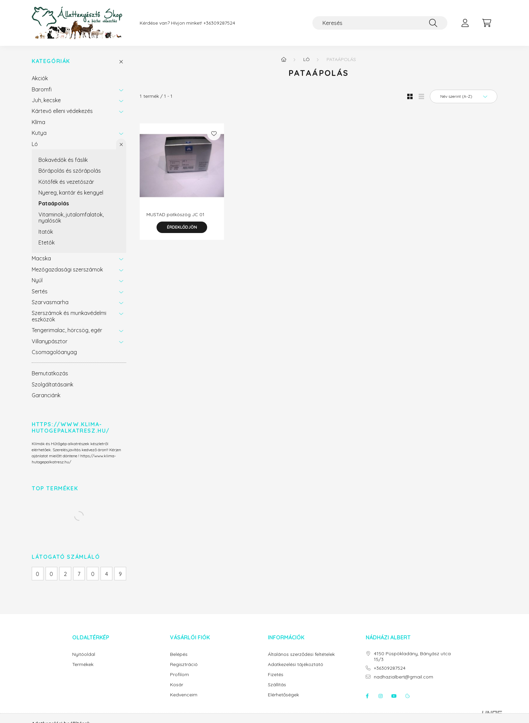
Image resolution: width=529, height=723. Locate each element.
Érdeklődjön (182, 227)
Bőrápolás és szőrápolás (69, 170)
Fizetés (275, 674)
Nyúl (37, 280)
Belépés (179, 654)
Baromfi (42, 89)
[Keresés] (379, 23)
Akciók (40, 78)
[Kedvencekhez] (214, 133)
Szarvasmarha (50, 302)
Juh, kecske (46, 100)
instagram (380, 696)
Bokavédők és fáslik (63, 159)
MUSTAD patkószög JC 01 (175, 214)
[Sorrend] (463, 96)
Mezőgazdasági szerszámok (67, 269)
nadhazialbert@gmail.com (403, 677)
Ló (35, 144)
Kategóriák (51, 61)
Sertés (40, 291)
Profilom (179, 674)
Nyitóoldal (83, 654)
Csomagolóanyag (54, 352)
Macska (41, 258)
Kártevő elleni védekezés (62, 111)
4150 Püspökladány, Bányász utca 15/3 (412, 656)
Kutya (39, 132)
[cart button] (486, 23)
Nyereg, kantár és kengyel (70, 192)
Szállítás (277, 685)
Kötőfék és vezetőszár (66, 181)
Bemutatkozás (50, 373)
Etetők (46, 242)
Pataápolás (53, 203)
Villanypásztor (49, 341)
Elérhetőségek (283, 695)
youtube (394, 696)
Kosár (176, 685)
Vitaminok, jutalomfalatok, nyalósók (71, 217)
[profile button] (465, 23)
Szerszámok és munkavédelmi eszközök (69, 316)
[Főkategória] (283, 59)
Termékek (82, 664)
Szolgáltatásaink (52, 384)
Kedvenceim (183, 695)
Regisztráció (184, 664)
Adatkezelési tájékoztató (295, 664)
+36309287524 (219, 23)
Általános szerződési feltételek (301, 654)
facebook (367, 696)
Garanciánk (46, 395)
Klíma (38, 122)
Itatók (45, 231)
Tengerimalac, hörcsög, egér (67, 330)
